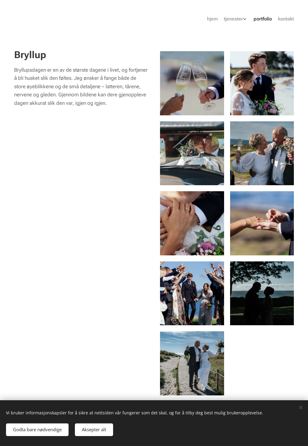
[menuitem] (272, 19)
